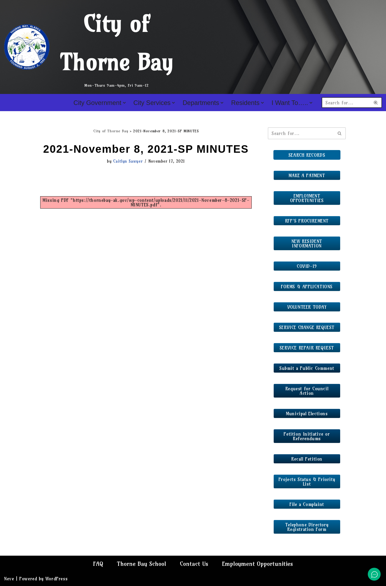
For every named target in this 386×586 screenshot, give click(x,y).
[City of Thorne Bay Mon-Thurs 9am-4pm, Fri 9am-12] (92, 47)
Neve (9, 578)
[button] (124, 102)
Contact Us (194, 563)
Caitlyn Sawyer (128, 161)
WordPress (56, 578)
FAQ (98, 563)
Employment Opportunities (257, 563)
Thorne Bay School (141, 563)
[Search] (346, 102)
